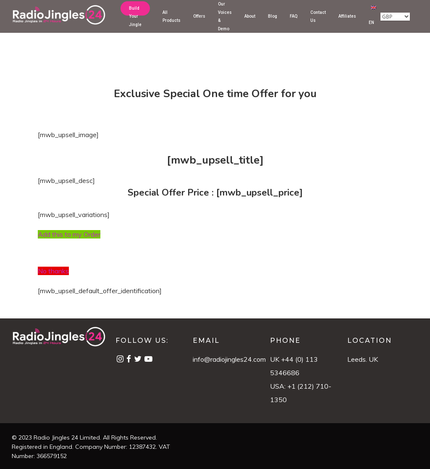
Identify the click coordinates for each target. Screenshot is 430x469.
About (249, 22)
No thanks (53, 271)
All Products (172, 22)
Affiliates (347, 22)
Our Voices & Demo (225, 22)
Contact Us (318, 22)
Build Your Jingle (135, 22)
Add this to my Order (69, 234)
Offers (199, 22)
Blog (272, 22)
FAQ (294, 22)
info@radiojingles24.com (229, 359)
